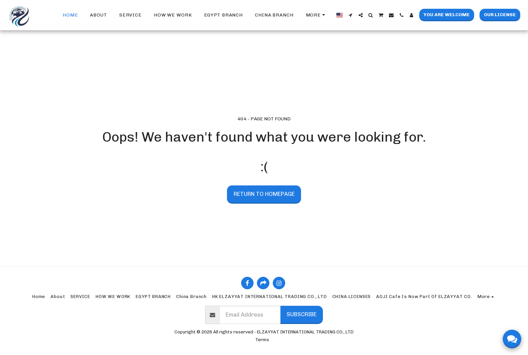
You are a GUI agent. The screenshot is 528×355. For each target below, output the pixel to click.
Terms (262, 339)
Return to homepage (264, 193)
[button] (350, 15)
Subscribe (302, 314)
